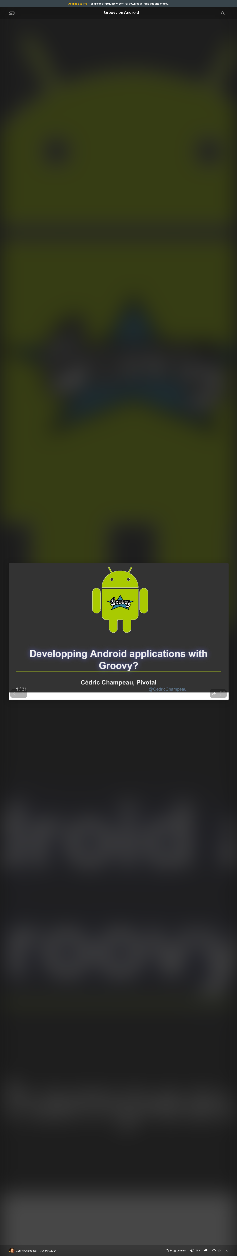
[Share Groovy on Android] (206, 1250)
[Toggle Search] (223, 13)
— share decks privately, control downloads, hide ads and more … (118, 3)
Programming (175, 1250)
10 (216, 1250)
